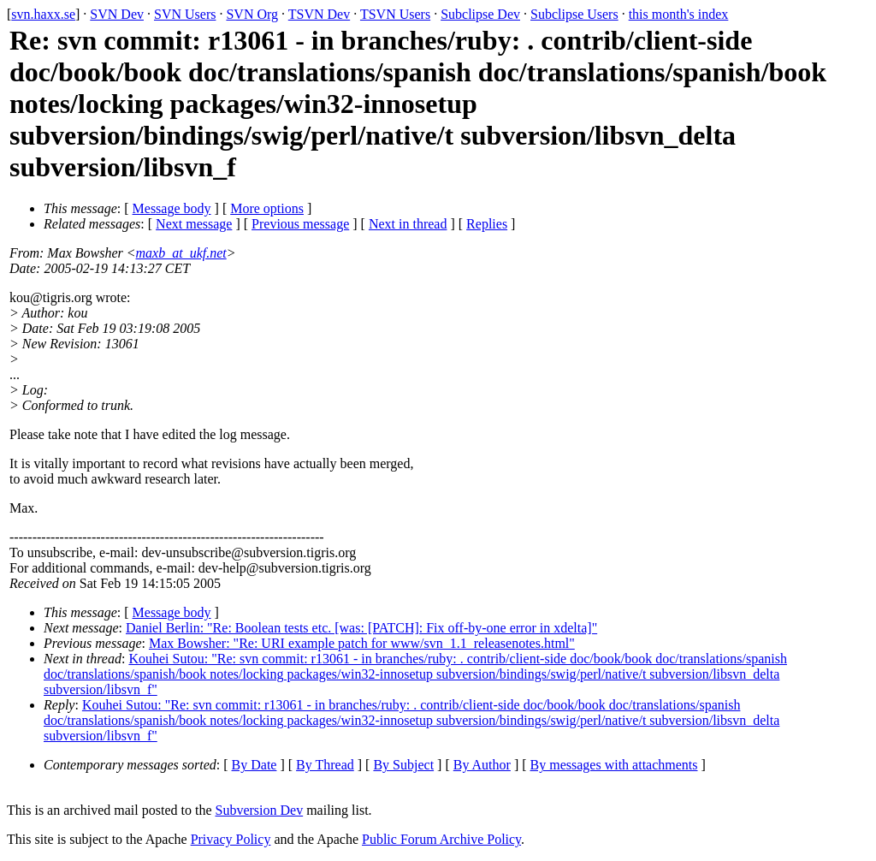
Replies (486, 224)
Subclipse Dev (480, 14)
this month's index (679, 14)
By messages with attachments (614, 764)
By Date (254, 764)
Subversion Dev (260, 810)
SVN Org (252, 14)
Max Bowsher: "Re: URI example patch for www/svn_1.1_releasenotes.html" (362, 643)
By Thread (325, 764)
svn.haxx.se (43, 14)
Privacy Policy (231, 839)
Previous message (300, 224)
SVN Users (185, 14)
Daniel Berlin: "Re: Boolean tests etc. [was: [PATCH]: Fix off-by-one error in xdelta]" (361, 628)
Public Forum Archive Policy (441, 839)
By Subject (403, 764)
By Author (482, 764)
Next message (194, 224)
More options (267, 208)
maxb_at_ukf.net (181, 253)
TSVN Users (395, 14)
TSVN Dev (319, 14)
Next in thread (408, 224)
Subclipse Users (574, 14)
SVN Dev (117, 14)
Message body (172, 208)
